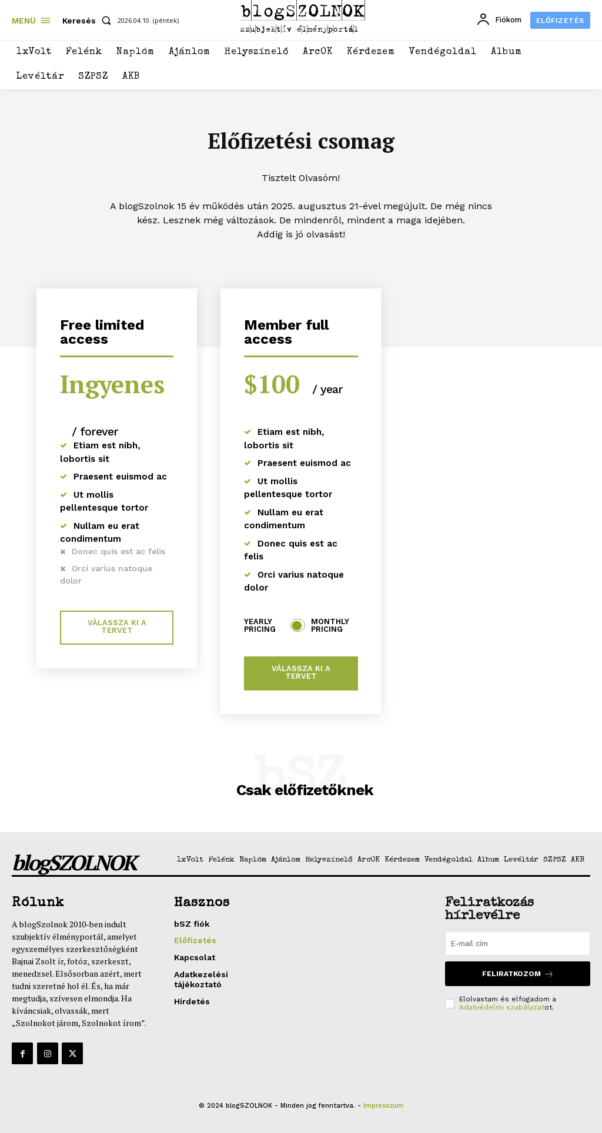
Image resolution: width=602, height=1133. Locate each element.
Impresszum (383, 1105)
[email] (517, 944)
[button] (89, 20)
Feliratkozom (518, 974)
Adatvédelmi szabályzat (501, 1007)
